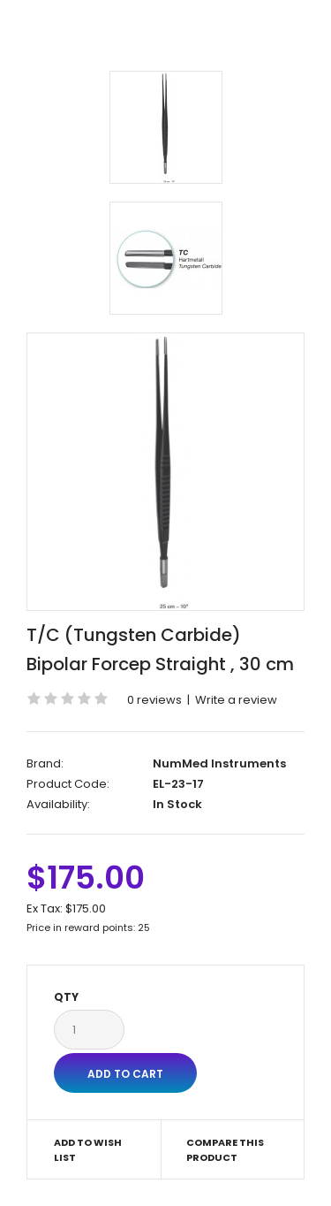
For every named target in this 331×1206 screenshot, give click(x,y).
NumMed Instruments (219, 763)
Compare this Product (225, 1150)
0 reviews (154, 699)
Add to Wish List (88, 1150)
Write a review (236, 699)
